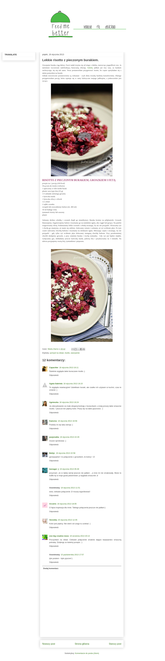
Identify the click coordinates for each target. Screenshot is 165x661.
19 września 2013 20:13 (80, 536)
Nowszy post (48, 644)
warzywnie (75, 353)
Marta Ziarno (53, 349)
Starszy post (115, 644)
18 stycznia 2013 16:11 (69, 367)
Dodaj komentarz (50, 568)
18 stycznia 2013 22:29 (69, 437)
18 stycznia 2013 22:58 (65, 453)
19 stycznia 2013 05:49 (69, 469)
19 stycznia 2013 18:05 (67, 504)
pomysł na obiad (57, 353)
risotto (67, 353)
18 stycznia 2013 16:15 (73, 383)
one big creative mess (59, 536)
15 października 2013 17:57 (72, 555)
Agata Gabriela (56, 383)
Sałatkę (90, 68)
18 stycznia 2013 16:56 (67, 421)
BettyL (52, 453)
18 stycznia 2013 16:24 (69, 402)
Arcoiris (52, 504)
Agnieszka (53, 402)
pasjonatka (54, 437)
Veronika (53, 520)
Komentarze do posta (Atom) (87, 653)
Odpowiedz (54, 375)
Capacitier (53, 367)
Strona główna (82, 644)
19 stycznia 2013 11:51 (70, 488)
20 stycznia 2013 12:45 (67, 520)
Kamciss (53, 421)
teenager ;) (54, 469)
